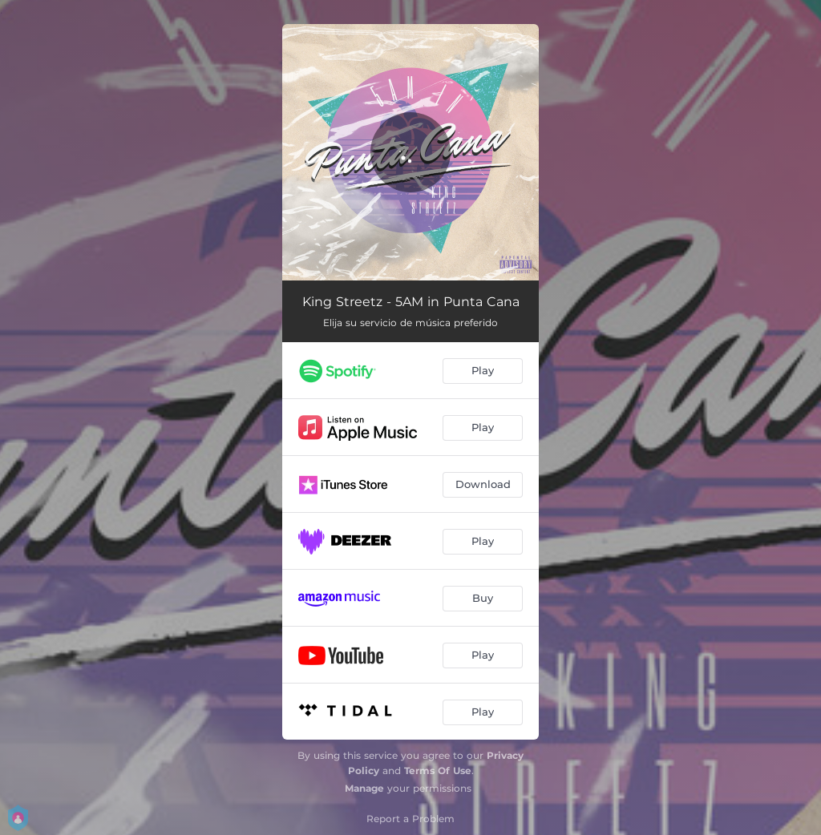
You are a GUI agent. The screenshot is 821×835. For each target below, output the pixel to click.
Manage (364, 788)
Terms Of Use (437, 770)
